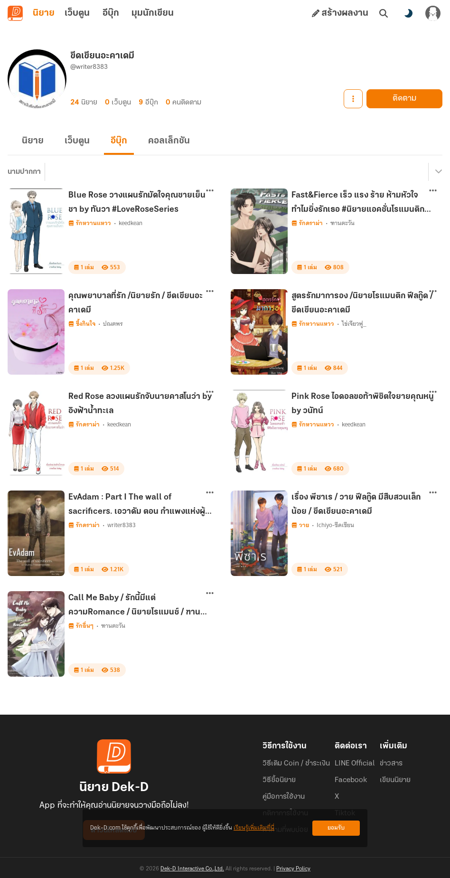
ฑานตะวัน (342, 222)
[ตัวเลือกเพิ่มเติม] (210, 190)
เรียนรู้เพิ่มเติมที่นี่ (254, 827)
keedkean (130, 222)
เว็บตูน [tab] (77, 13)
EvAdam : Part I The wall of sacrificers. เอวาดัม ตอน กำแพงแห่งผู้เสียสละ (136, 506)
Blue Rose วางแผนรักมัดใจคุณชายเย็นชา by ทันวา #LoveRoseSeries (137, 202)
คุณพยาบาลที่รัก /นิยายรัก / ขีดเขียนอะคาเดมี (135, 303)
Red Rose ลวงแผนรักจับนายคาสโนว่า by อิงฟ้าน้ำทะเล (140, 403)
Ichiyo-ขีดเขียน (335, 524)
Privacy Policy (293, 869)
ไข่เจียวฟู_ (354, 323)
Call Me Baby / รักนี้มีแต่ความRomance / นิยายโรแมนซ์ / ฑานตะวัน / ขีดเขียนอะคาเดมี (134, 607)
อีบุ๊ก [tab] (111, 13)
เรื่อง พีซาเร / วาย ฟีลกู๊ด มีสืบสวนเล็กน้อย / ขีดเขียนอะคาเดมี (356, 504)
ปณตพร (113, 323)
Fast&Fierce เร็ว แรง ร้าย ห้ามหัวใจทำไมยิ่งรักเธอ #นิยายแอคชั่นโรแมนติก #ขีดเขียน (357, 204)
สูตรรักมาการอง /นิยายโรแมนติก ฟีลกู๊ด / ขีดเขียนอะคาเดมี (362, 303)
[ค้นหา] (383, 13)
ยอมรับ (336, 827)
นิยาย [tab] (44, 13)
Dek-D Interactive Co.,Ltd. (192, 869)
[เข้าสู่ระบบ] (432, 13)
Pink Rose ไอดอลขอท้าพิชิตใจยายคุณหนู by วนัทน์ (362, 403)
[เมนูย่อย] (437, 172)
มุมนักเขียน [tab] (152, 13)
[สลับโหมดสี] (408, 13)
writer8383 (121, 524)
